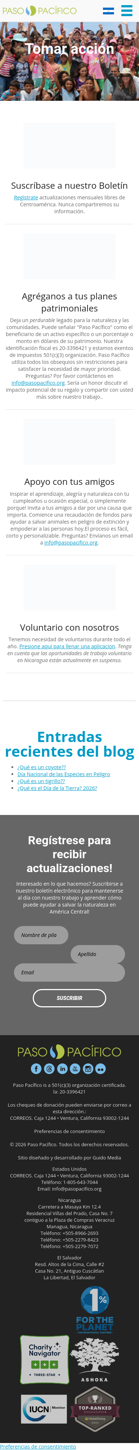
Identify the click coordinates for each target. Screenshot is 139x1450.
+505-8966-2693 (81, 1233)
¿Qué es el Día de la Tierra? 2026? (57, 788)
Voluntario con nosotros (69, 627)
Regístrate (26, 197)
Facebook (36, 1068)
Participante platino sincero (44, 1310)
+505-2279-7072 (81, 1246)
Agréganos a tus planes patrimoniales (69, 302)
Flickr (100, 1068)
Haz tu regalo (44, 1409)
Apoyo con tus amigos (69, 481)
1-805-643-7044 (80, 1182)
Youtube (75, 1068)
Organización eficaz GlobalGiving (95, 1409)
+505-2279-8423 (81, 1239)
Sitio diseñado (33, 1157)
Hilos (49, 1068)
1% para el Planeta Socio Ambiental (95, 1310)
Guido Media (107, 1157)
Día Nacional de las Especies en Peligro (64, 774)
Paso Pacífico (69, 1051)
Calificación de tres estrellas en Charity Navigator (45, 1359)
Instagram (87, 1068)
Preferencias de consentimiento (69, 1131)
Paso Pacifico (39, 10)
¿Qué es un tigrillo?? (41, 781)
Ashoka (94, 1359)
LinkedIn (62, 1068)
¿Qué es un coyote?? (42, 767)
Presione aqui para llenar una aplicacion (67, 646)
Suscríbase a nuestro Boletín (69, 185)
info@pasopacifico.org (38, 382)
